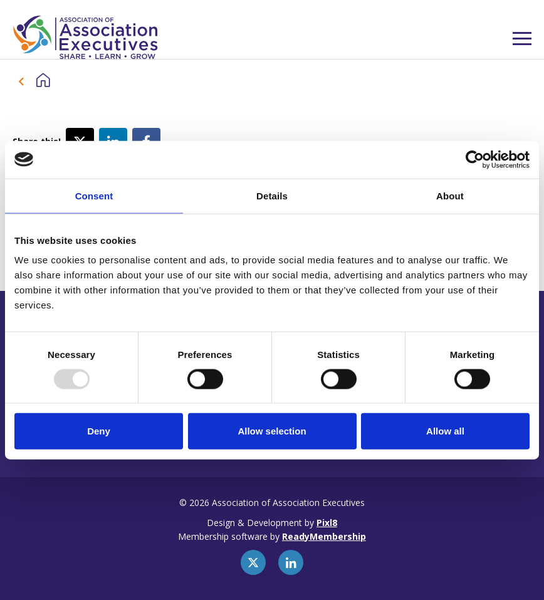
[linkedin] (290, 562)
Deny (98, 431)
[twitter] (253, 562)
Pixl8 (326, 523)
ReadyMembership (324, 536)
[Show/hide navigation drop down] (522, 38)
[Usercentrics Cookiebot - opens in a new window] (475, 159)
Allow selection (272, 431)
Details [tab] (272, 195)
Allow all (445, 431)
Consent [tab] (94, 195)
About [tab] (450, 195)
